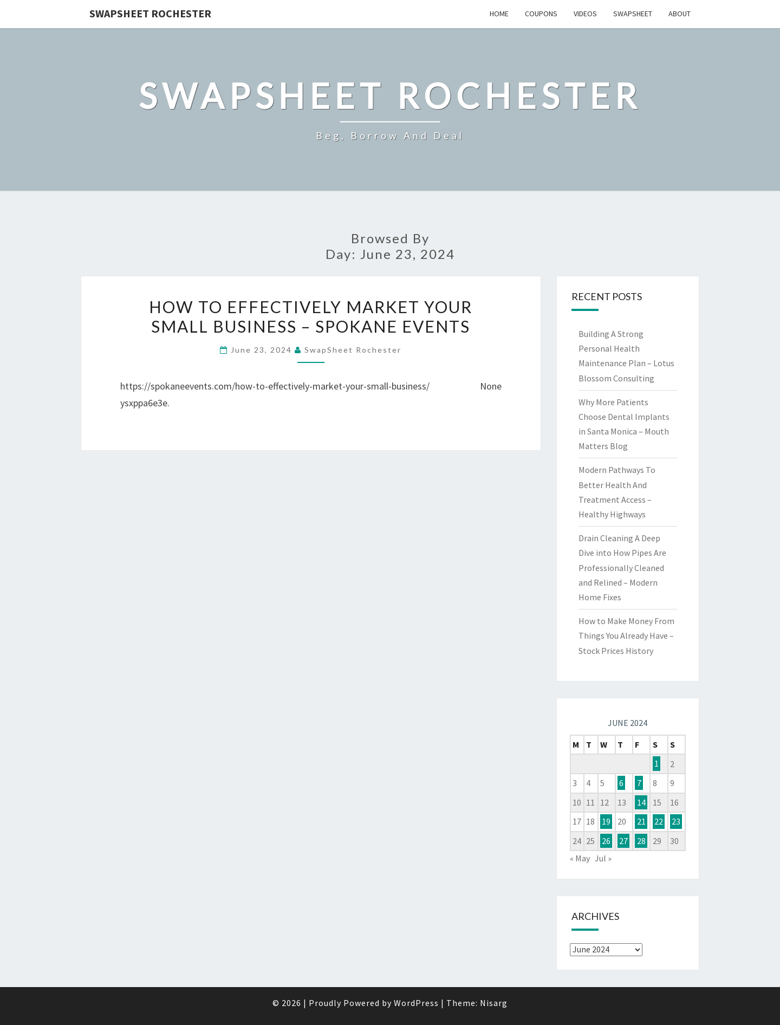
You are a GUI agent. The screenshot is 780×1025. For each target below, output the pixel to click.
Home (499, 13)
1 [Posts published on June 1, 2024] (656, 763)
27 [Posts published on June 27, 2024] (623, 840)
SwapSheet (632, 13)
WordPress (416, 1002)
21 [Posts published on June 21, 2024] (641, 821)
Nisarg (494, 1002)
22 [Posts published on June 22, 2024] (658, 821)
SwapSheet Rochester (150, 13)
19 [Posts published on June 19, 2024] (606, 821)
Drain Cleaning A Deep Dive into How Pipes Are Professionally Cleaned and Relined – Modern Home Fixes (622, 567)
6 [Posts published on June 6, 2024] (621, 782)
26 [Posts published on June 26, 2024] (606, 840)
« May (580, 858)
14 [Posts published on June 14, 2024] (641, 802)
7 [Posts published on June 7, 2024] (639, 782)
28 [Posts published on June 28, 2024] (641, 840)
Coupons (541, 13)
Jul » (603, 858)
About (679, 13)
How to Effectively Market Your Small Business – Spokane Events (310, 316)
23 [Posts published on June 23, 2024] (676, 821)
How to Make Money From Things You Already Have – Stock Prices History (626, 635)
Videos (585, 13)
